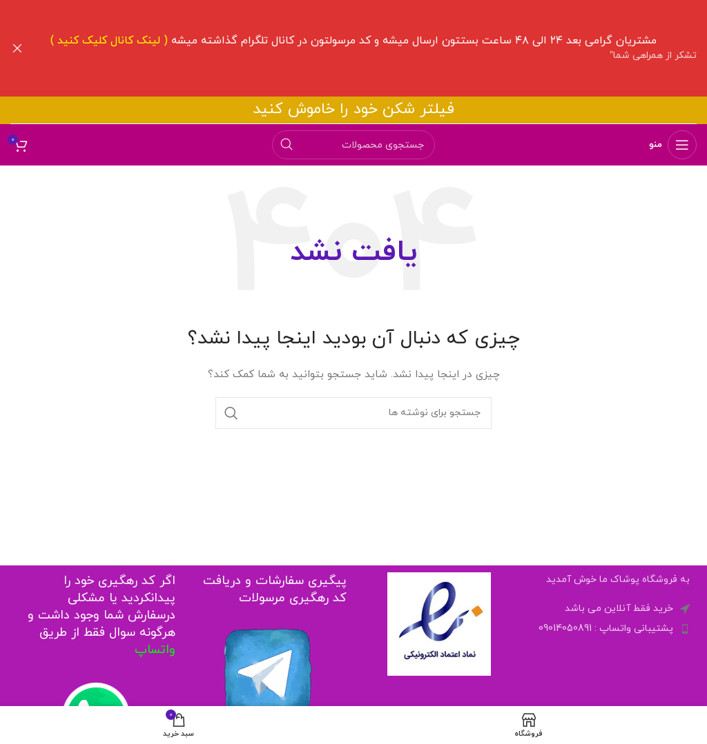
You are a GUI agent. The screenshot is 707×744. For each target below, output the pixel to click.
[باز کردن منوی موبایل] (673, 144)
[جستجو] (353, 144)
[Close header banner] (17, 48)
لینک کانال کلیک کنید (108, 40)
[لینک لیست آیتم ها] (611, 628)
